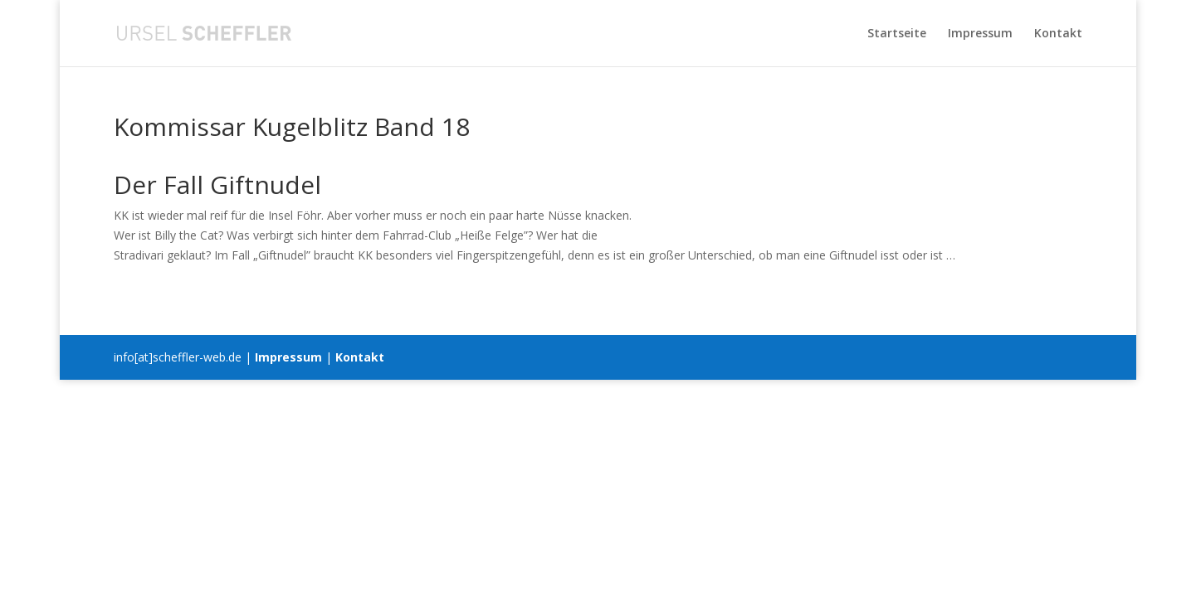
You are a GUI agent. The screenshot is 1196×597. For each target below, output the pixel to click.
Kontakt (1058, 34)
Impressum (980, 34)
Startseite (896, 34)
